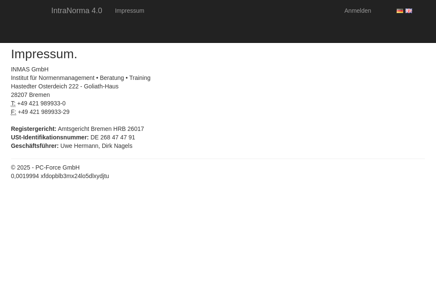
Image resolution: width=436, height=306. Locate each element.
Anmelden (357, 10)
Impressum (129, 10)
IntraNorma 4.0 (76, 10)
